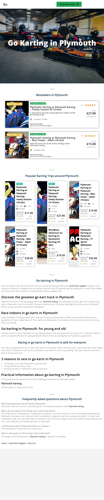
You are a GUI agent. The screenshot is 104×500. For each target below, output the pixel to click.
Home (4, 443)
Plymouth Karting (50, 301)
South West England (77, 286)
